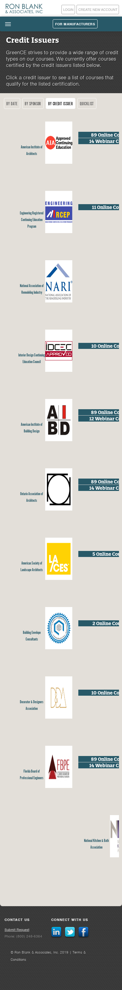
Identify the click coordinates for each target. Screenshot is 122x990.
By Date (12, 104)
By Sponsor (33, 104)
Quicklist (87, 104)
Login (68, 9)
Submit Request (17, 929)
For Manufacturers (75, 24)
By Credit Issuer (60, 104)
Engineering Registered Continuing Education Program (31, 220)
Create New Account (97, 9)
